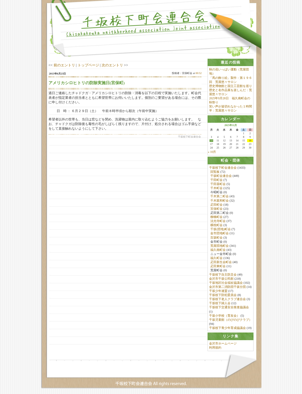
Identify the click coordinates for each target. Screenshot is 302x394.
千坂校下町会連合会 (223, 167)
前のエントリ (64, 65)
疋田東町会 (218, 266)
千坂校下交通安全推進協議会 (229, 307)
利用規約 (215, 347)
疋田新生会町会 (221, 262)
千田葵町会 (218, 184)
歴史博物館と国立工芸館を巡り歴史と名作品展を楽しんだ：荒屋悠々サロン (230, 90)
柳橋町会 (216, 217)
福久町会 (216, 258)
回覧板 (215, 171)
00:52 (199, 73)
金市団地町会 (219, 233)
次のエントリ (112, 65)
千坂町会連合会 (221, 176)
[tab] (230, 62)
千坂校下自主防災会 (223, 274)
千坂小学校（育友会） (224, 315)
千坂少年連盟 (218, 291)
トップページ (88, 65)
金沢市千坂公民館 (221, 278)
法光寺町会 (218, 221)
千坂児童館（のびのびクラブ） (230, 319)
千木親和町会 (219, 200)
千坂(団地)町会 (220, 229)
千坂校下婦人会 (220, 303)
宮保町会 (216, 208)
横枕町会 (216, 225)
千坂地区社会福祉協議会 (226, 282)
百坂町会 (216, 237)
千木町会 (216, 188)
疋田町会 (216, 204)
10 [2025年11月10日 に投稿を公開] (211, 141)
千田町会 (216, 180)
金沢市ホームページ (223, 343)
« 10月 (212, 152)
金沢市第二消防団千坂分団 (227, 287)
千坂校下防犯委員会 (223, 295)
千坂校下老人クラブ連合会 (227, 299)
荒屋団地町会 (219, 245)
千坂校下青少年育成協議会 (227, 328)
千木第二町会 (219, 196)
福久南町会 (218, 250)
